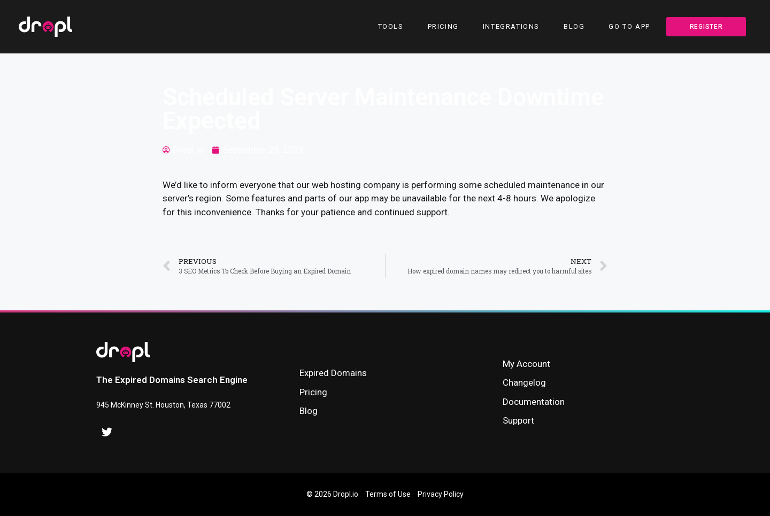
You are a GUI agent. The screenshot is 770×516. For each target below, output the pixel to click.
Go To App (629, 26)
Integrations (511, 26)
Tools (391, 26)
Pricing (443, 26)
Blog (574, 26)
